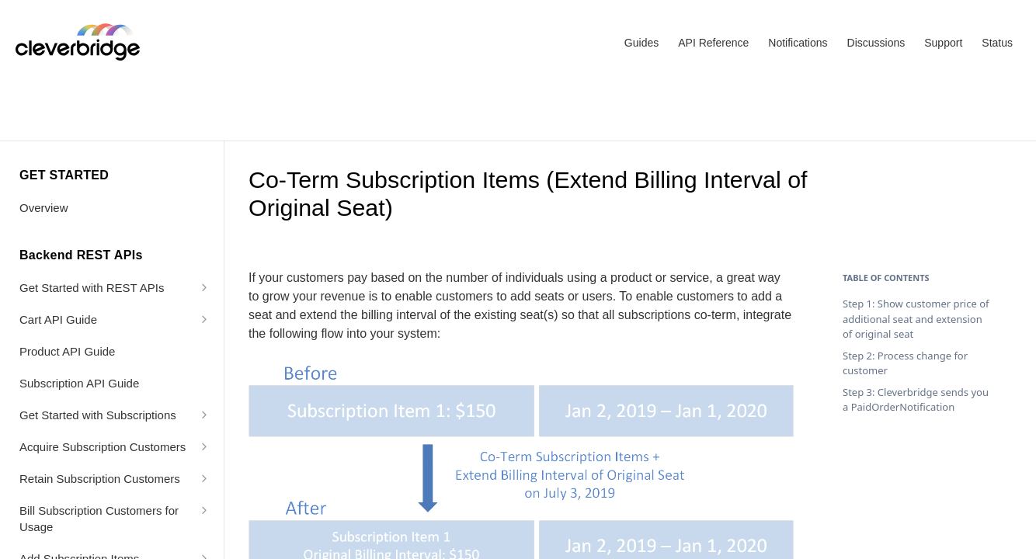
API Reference (713, 42)
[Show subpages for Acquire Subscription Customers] (204, 446)
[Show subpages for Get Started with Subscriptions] (204, 414)
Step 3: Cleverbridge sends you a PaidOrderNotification (916, 400)
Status (997, 42)
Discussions (876, 42)
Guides (641, 42)
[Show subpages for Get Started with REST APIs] (204, 287)
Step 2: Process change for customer (905, 363)
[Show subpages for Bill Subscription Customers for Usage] (204, 510)
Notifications (797, 42)
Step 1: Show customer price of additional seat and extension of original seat (916, 319)
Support (943, 42)
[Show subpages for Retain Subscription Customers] (204, 478)
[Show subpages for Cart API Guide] (204, 319)
